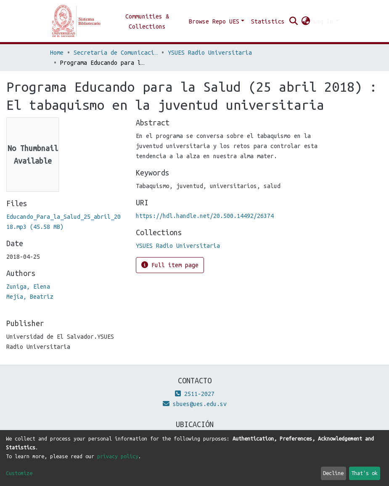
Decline (333, 473)
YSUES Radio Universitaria (210, 52)
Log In (323, 21)
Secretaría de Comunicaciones (116, 52)
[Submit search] (293, 21)
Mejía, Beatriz (29, 296)
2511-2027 (194, 393)
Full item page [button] (169, 264)
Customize (19, 473)
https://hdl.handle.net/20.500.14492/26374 (205, 215)
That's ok (364, 473)
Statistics (268, 21)
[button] (305, 21)
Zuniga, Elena (28, 286)
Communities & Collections (147, 21)
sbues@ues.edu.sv (195, 404)
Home (57, 52)
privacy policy (117, 456)
